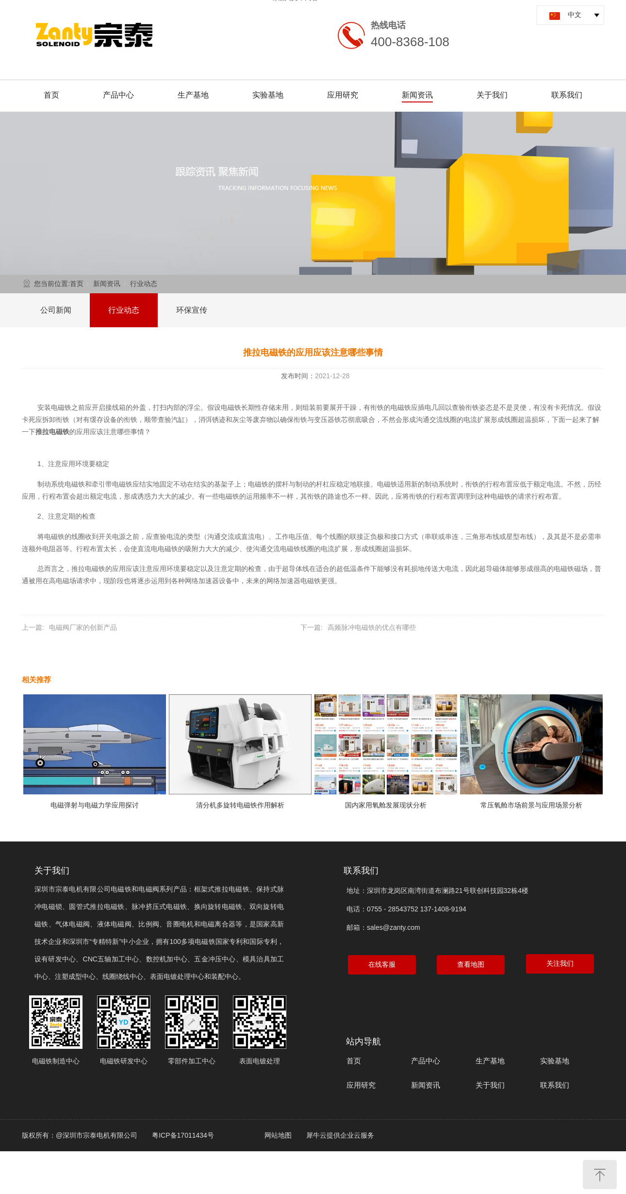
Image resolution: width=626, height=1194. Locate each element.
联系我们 (566, 95)
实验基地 (267, 95)
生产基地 (193, 95)
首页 (51, 95)
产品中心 (118, 95)
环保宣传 (191, 310)
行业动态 (143, 283)
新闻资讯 (417, 95)
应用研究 (342, 95)
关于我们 (492, 95)
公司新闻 (55, 310)
